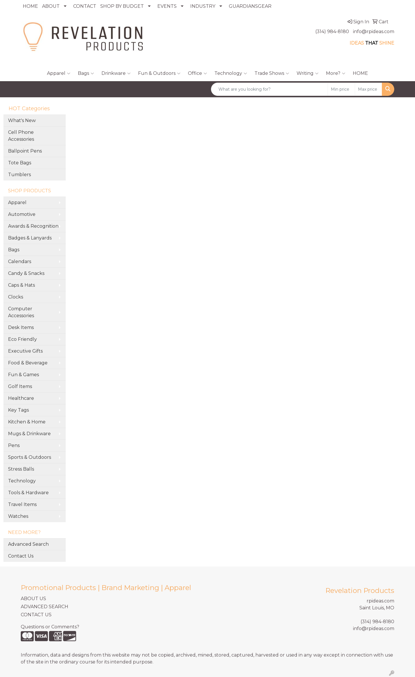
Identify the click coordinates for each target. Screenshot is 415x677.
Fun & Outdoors (159, 73)
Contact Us (20, 556)
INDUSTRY (202, 6)
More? (335, 73)
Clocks (15, 297)
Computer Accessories (21, 312)
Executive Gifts (25, 351)
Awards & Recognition (33, 226)
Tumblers (19, 174)
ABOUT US (33, 598)
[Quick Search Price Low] (341, 89)
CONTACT (84, 6)
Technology (230, 73)
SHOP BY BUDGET (122, 6)
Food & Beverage (28, 363)
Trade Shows (271, 73)
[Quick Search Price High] (368, 89)
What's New (22, 120)
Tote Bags (19, 163)
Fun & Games (23, 374)
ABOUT (51, 6)
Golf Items (20, 386)
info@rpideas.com (373, 31)
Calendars (19, 261)
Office (197, 73)
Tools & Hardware (28, 492)
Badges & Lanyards (30, 238)
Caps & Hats (21, 285)
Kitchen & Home (27, 422)
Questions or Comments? (50, 627)
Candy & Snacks (26, 273)
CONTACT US (36, 614)
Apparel (58, 73)
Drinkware (116, 73)
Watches (18, 516)
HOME (30, 6)
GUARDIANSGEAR (250, 6)
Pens (14, 445)
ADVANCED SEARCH (44, 606)
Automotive (21, 214)
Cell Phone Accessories (21, 136)
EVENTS (167, 6)
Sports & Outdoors (29, 457)
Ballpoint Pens (25, 151)
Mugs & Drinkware (29, 433)
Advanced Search (28, 544)
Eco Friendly (22, 339)
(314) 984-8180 (332, 31)
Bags (86, 73)
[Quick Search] (269, 89)
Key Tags (18, 410)
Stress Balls (21, 469)
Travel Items (22, 504)
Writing (307, 73)
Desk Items (21, 327)
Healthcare (21, 398)
